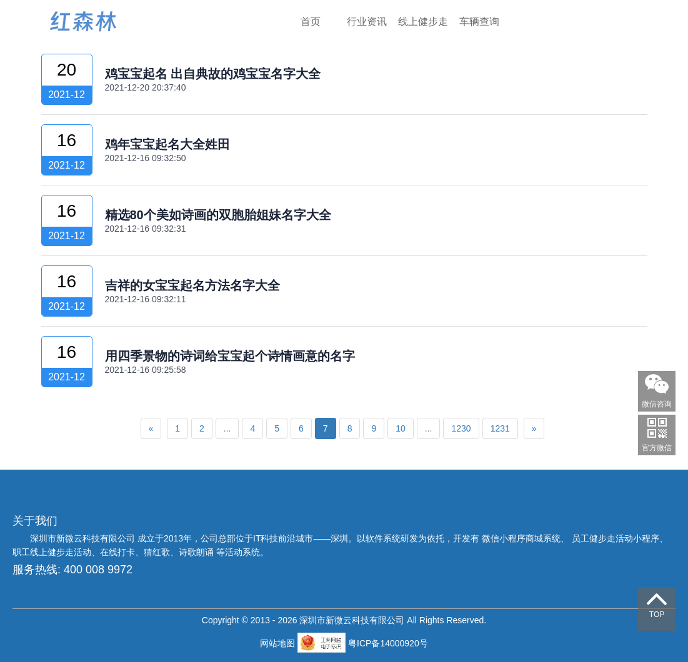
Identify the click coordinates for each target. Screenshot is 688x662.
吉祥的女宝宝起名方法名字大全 (192, 285)
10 (401, 428)
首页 (311, 21)
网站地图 (278, 643)
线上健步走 (423, 21)
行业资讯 (367, 21)
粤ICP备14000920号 (388, 643)
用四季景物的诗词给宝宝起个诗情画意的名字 (230, 356)
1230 (461, 428)
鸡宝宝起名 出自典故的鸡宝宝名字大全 (213, 74)
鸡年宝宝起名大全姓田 (167, 144)
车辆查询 (479, 21)
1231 (500, 428)
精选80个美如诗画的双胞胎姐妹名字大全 (218, 215)
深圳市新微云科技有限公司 (83, 538)
